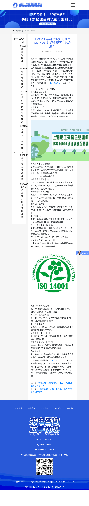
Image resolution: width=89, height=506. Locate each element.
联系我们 (70, 408)
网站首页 (20, 31)
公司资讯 (57, 408)
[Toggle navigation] (72, 5)
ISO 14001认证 (55, 83)
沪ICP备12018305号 (55, 487)
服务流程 (31, 408)
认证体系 (18, 408)
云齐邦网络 (40, 487)
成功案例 (44, 408)
